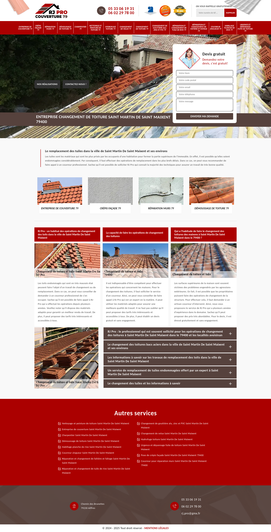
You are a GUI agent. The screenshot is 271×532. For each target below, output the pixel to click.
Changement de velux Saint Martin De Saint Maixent (169, 433)
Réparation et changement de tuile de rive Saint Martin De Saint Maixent (96, 470)
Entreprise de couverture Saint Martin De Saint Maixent (91, 429)
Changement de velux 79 (126, 28)
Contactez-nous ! (75, 84)
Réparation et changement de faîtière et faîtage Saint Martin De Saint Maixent (96, 460)
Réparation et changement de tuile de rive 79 (179, 28)
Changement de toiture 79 (142, 28)
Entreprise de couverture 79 (25, 28)
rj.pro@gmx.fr (190, 513)
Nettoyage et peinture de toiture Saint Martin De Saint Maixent (95, 423)
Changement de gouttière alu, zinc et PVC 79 (159, 28)
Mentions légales (156, 528)
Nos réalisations (47, 84)
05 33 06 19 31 (121, 9)
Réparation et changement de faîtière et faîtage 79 (198, 27)
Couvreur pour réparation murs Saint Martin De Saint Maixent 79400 (174, 463)
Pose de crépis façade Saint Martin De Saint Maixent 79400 (172, 455)
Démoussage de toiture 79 (65, 28)
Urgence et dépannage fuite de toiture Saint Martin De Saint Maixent (173, 447)
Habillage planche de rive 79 (229, 28)
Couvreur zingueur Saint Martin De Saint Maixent (88, 452)
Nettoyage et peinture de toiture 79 (95, 28)
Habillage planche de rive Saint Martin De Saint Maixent (91, 446)
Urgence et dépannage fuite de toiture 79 (245, 27)
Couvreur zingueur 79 (215, 28)
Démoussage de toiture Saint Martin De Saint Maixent (90, 441)
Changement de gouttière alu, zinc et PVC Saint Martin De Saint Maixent (174, 425)
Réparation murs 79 (50, 28)
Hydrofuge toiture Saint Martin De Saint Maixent (167, 439)
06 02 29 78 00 (121, 13)
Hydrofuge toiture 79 (110, 28)
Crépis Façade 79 (38, 28)
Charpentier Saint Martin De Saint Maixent (84, 435)
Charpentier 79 (80, 28)
